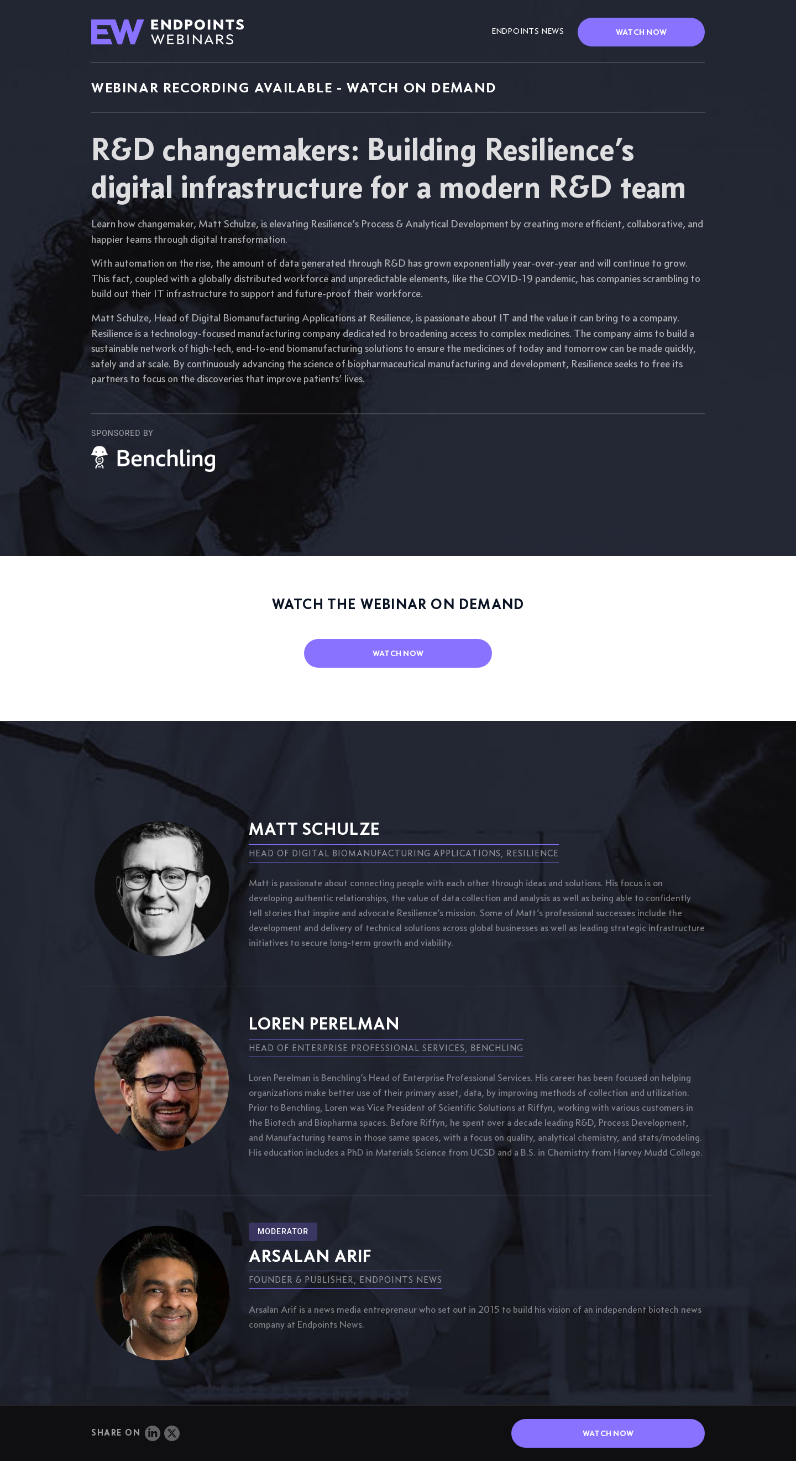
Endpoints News (528, 31)
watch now (398, 653)
